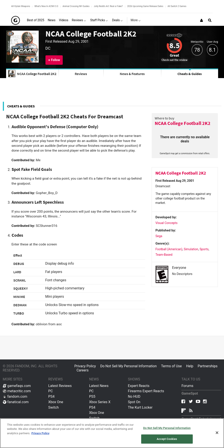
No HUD (134, 396)
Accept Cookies (167, 439)
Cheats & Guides (189, 74)
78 (197, 50)
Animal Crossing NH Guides (76, 6)
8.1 (212, 50)
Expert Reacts (138, 386)
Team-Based (163, 254)
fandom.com (15, 396)
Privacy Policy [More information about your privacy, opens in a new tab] (40, 433)
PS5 (92, 396)
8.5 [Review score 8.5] (174, 45)
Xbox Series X (100, 402)
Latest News (99, 386)
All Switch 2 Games (177, 6)
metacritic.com (17, 391)
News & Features (132, 74)
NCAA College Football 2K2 (90, 34)
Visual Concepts (166, 223)
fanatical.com (16, 402)
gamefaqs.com (17, 386)
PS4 (51, 396)
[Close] (217, 433)
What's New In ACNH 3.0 (46, 6)
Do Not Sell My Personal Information (128, 366)
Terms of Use (171, 366)
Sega (158, 236)
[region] (112, 433)
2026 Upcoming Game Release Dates (145, 6)
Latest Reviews (60, 386)
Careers (82, 370)
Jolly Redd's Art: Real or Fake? (108, 6)
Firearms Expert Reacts (146, 391)
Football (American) (168, 249)
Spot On (134, 402)
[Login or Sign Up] (201, 20)
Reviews (81, 74)
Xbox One (55, 402)
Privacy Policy (85, 366)
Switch (53, 407)
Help (189, 366)
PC (50, 391)
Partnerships (208, 366)
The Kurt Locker (140, 407)
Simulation (191, 249)
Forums (187, 386)
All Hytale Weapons (20, 6)
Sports (204, 249)
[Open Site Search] (210, 20)
